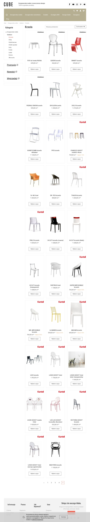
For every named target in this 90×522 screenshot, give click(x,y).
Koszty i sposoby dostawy (37, 503)
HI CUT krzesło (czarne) (55, 232)
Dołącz (71, 505)
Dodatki (45, 10)
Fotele (10, 41)
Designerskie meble (16, 10)
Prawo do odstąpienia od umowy (24, 509)
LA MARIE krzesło (55, 322)
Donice (11, 47)
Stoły (10, 31)
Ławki (10, 44)
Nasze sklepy (10, 502)
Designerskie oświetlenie (33, 10)
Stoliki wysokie (13, 36)
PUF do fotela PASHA (34, 53)
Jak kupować (36, 500)
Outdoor (9, 26)
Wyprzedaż (12, 70)
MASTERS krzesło (55, 457)
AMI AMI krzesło (76, 322)
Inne (47, 495)
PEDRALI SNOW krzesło (34, 98)
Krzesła (11, 29)
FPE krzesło (55, 143)
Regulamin (23, 500)
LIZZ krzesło (34, 367)
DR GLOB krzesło (55, 98)
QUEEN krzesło (55, 53)
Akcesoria (11, 49)
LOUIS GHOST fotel (55, 367)
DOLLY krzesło (76, 98)
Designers (48, 500)
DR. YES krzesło (55, 187)
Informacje (11, 495)
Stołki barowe (13, 34)
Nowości (11, 63)
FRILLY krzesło (34, 232)
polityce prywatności (37, 519)
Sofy (10, 39)
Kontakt (9, 504)
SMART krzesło (76, 53)
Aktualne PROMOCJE (36, 506)
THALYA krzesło (76, 187)
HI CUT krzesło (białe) (76, 232)
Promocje (11, 56)
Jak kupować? (38, 495)
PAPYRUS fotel (55, 277)
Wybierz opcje (34, 61)
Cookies (22, 506)
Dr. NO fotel (34, 187)
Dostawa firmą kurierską (37, 510)
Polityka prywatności (23, 503)
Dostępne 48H (55, 10)
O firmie (9, 500)
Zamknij (63, 517)
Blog (47, 502)
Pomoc (22, 495)
